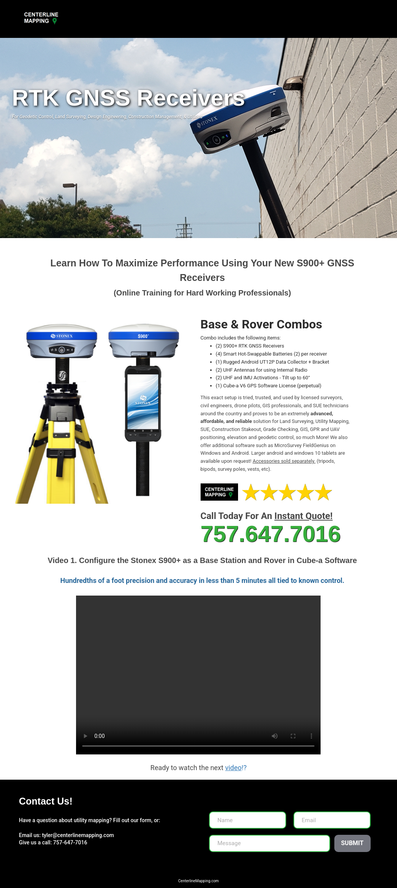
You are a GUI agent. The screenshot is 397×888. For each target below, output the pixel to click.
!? (235, 768)
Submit (352, 843)
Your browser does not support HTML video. (198, 675)
